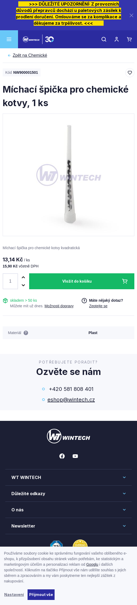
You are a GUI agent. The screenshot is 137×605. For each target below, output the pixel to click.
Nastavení (14, 594)
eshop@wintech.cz (71, 399)
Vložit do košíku (77, 281)
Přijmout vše (41, 594)
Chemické (30, 55)
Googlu (92, 564)
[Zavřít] (131, 15)
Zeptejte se (98, 306)
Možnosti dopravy (59, 306)
